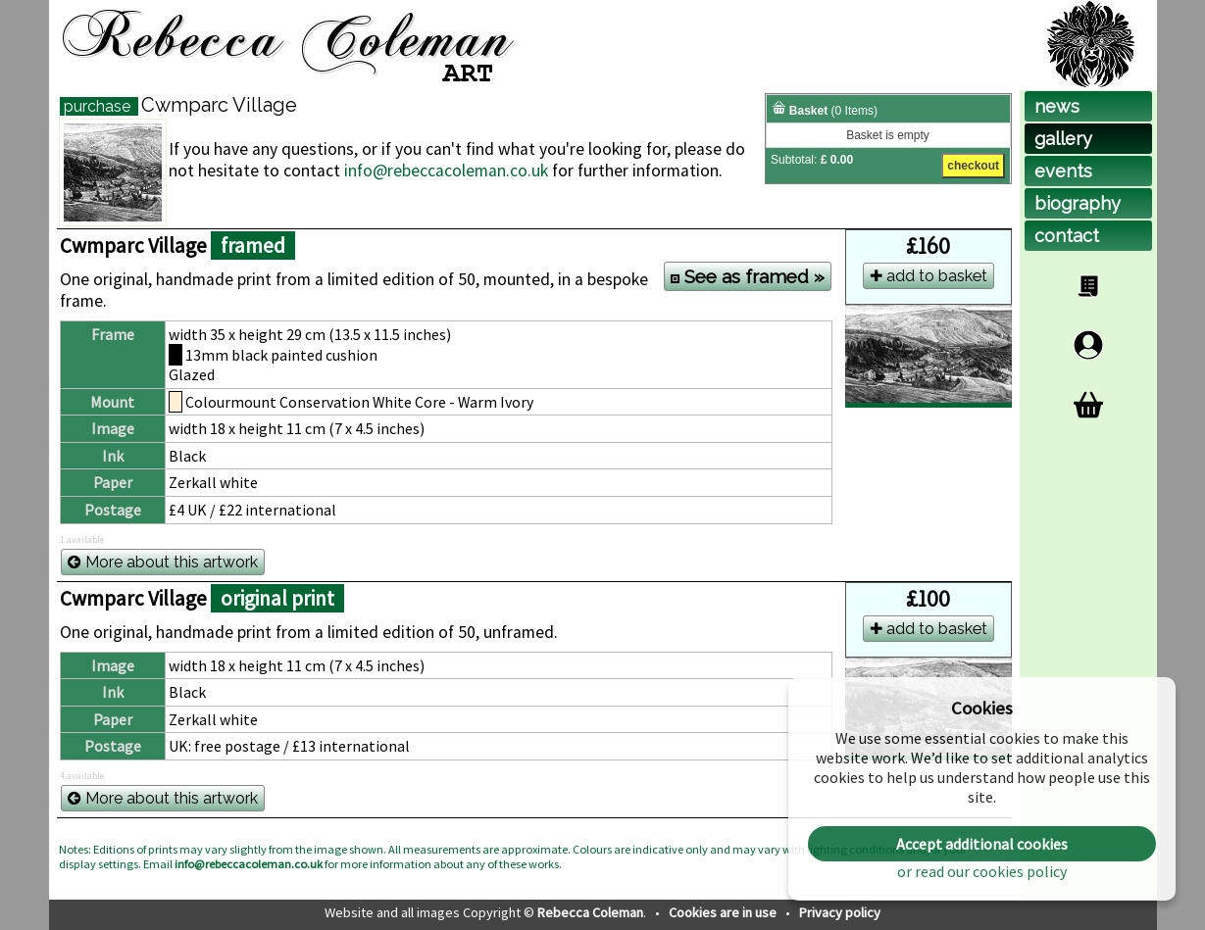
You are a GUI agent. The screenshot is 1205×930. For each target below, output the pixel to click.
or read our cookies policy (982, 871)
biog (1077, 203)
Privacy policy (839, 912)
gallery (1063, 138)
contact (1066, 235)
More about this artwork (163, 562)
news (1056, 106)
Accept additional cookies (982, 844)
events (1063, 171)
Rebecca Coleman (590, 912)
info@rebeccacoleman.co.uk (446, 170)
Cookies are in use (724, 912)
